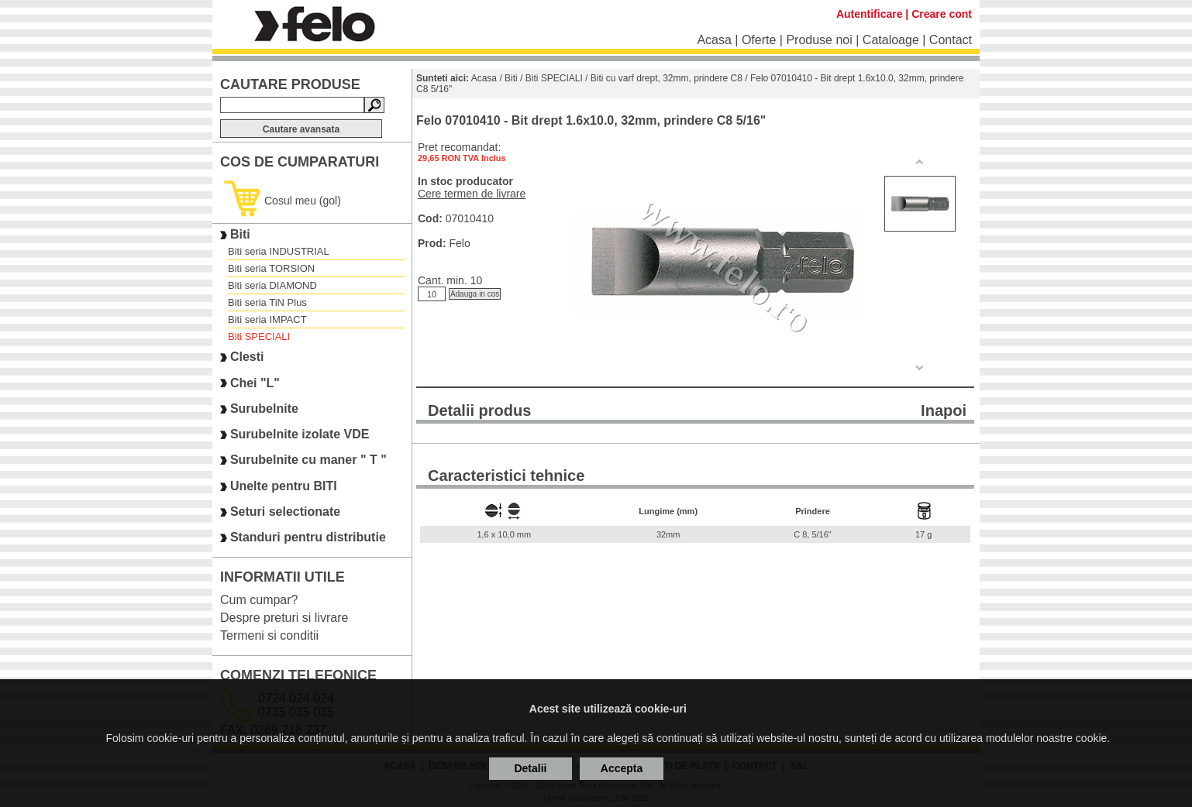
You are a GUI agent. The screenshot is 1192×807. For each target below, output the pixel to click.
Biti (240, 234)
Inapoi (943, 410)
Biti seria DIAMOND (272, 285)
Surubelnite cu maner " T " (308, 460)
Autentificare (869, 14)
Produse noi (819, 39)
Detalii (530, 768)
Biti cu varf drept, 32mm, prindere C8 (666, 78)
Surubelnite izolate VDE (300, 434)
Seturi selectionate (285, 511)
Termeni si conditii (269, 635)
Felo (459, 243)
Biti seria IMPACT (267, 319)
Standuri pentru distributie (308, 537)
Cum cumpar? (259, 599)
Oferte (759, 39)
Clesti (247, 357)
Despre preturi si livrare (284, 617)
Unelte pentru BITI (283, 486)
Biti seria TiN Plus (267, 302)
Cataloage (891, 39)
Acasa (714, 39)
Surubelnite (264, 408)
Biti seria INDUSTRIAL (278, 251)
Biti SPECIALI (259, 336)
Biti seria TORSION (271, 268)
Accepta (622, 768)
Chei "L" (255, 383)
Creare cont (941, 14)
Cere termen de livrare (471, 193)
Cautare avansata (301, 129)
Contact (950, 39)
